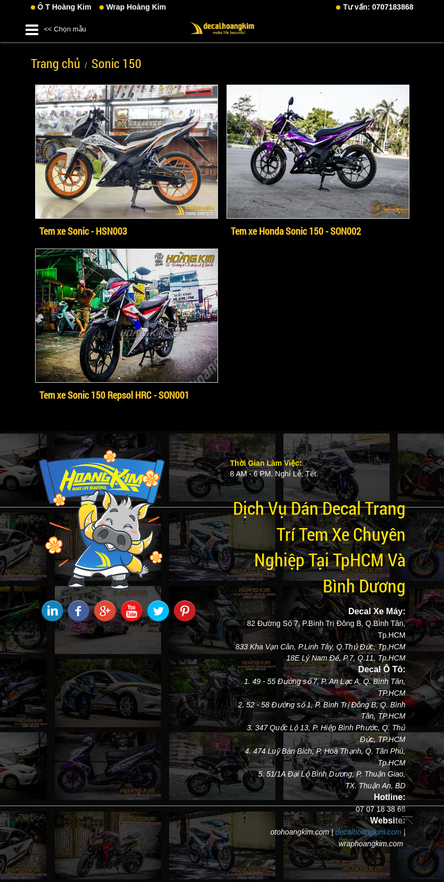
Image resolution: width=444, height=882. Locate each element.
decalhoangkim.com (368, 832)
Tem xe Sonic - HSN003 (83, 231)
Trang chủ (55, 63)
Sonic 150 (116, 63)
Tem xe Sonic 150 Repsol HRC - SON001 (114, 395)
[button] (32, 28)
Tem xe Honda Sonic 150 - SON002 (296, 231)
